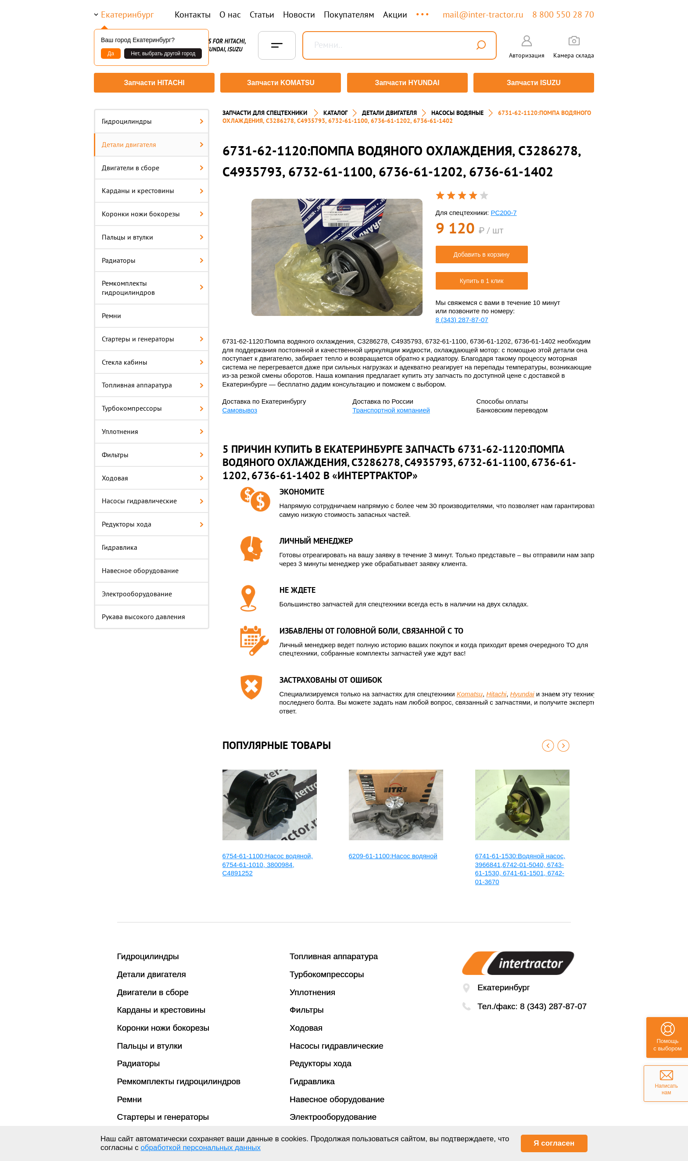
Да (111, 53)
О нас (230, 14)
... (423, 10)
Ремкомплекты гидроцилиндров (153, 285)
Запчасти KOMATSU (280, 83)
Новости (299, 14)
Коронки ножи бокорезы (153, 210)
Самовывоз (240, 407)
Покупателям (349, 14)
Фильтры (153, 451)
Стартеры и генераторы (153, 335)
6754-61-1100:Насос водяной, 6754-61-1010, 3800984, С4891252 (267, 861)
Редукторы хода (153, 520)
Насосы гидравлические (153, 498)
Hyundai (522, 691)
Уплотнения (153, 428)
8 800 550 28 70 (563, 14)
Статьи (262, 14)
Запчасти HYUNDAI (408, 83)
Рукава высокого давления (143, 613)
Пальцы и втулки (153, 233)
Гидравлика (119, 544)
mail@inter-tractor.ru (483, 14)
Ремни (111, 312)
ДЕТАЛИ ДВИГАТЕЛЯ (389, 110)
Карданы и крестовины (153, 187)
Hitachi (496, 691)
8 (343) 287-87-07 (462, 316)
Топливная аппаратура (153, 382)
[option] (337, 254)
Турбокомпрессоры (153, 405)
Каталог (335, 110)
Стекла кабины (153, 359)
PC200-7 (503, 209)
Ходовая (153, 474)
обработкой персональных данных (200, 1147)
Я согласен (554, 1143)
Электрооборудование (137, 590)
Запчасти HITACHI (153, 83)
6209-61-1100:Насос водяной (393, 852)
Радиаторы (153, 257)
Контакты (193, 14)
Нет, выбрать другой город (163, 53)
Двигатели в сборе (153, 164)
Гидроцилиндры (153, 118)
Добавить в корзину (482, 251)
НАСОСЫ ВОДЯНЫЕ (457, 110)
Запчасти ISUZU (534, 83)
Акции (395, 14)
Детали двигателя (153, 141)
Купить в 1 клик (482, 277)
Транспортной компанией (391, 407)
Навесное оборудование (140, 567)
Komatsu (470, 691)
